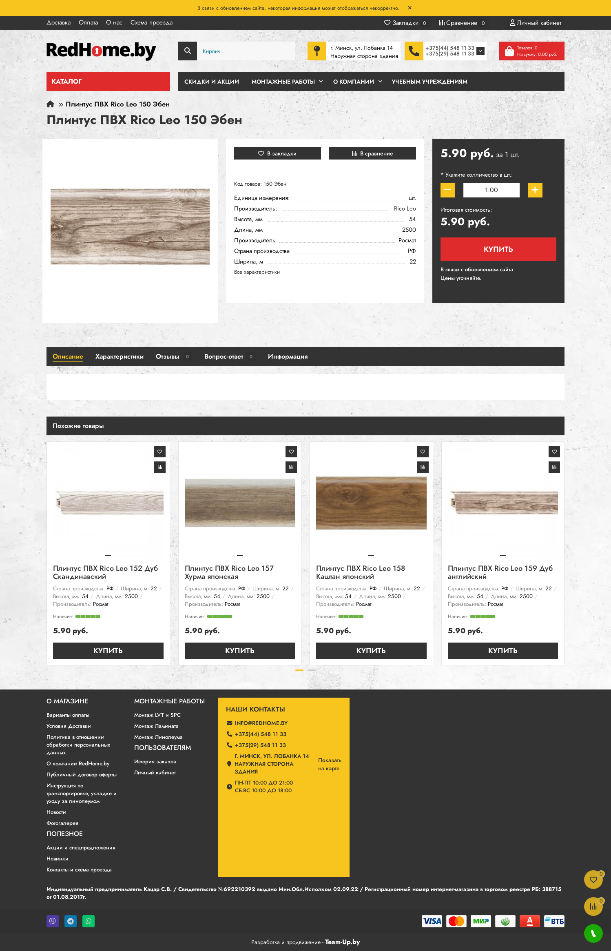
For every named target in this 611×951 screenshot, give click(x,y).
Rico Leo (405, 208)
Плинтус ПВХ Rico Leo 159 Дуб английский (500, 573)
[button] (299, 670)
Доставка (58, 22)
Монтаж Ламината (156, 726)
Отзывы (174, 356)
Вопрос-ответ (230, 356)
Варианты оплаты (67, 715)
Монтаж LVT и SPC (157, 715)
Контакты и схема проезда (79, 869)
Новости (56, 812)
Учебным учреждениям (429, 82)
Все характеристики (257, 272)
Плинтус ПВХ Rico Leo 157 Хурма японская (229, 573)
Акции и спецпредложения (80, 847)
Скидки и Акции (211, 82)
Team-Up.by (342, 942)
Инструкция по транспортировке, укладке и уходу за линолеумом (81, 793)
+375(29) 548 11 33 (449, 54)
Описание (68, 356)
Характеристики (119, 356)
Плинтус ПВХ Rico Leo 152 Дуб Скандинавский (105, 573)
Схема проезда (152, 22)
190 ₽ (522, 269)
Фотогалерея (62, 823)
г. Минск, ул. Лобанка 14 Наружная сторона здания (272, 764)
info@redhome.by (261, 723)
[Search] (237, 51)
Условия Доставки (68, 726)
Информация (288, 356)
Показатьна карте (329, 764)
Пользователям (162, 747)
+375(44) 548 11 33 (449, 48)
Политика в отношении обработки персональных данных (78, 744)
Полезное (64, 834)
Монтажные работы (169, 701)
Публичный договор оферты (81, 774)
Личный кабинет (155, 772)
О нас (114, 22)
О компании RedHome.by (77, 763)
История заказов (155, 761)
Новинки (57, 858)
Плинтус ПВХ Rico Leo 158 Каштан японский (360, 573)
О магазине (67, 701)
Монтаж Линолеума (158, 737)
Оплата (88, 22)
